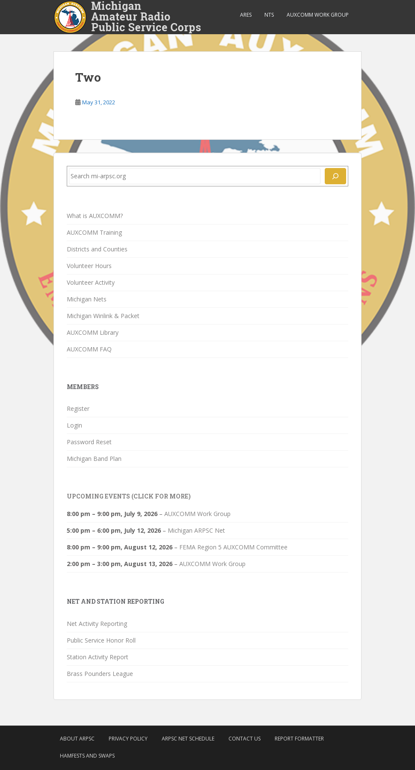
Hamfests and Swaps (87, 755)
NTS (269, 14)
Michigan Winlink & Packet (103, 316)
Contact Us (244, 738)
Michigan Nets (87, 299)
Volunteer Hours (89, 266)
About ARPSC (77, 738)
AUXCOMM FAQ (89, 349)
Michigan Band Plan (94, 458)
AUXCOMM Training (94, 232)
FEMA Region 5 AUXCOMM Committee (233, 547)
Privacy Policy (128, 738)
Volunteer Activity (91, 282)
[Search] (335, 176)
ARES (246, 14)
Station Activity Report (97, 657)
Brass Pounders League (100, 674)
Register (78, 408)
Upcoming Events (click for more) (129, 496)
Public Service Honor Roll (101, 640)
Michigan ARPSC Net (196, 530)
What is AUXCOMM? (95, 216)
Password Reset (89, 442)
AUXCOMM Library (93, 332)
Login (74, 425)
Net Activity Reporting (97, 624)
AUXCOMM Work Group (318, 14)
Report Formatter (299, 738)
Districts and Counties (97, 249)
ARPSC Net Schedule (188, 738)
